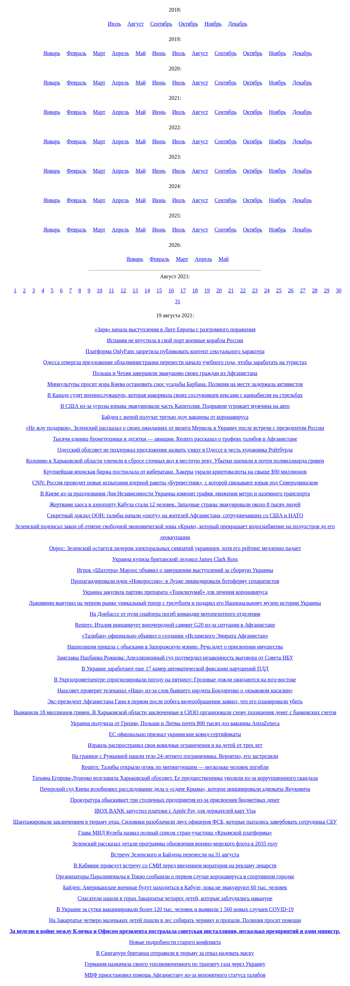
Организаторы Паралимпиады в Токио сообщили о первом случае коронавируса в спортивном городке (175, 876)
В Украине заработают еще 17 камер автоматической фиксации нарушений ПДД (174, 668)
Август (135, 24)
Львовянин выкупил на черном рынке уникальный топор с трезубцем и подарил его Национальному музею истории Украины (175, 603)
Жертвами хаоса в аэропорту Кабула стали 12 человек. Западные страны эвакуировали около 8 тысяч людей (175, 504)
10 (99, 290)
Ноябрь (212, 24)
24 (267, 290)
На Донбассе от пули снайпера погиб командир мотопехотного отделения (175, 614)
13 (135, 290)
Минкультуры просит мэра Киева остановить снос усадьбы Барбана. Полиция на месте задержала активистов (175, 384)
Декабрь (237, 24)
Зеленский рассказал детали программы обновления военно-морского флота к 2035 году (175, 844)
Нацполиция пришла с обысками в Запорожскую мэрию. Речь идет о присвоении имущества (175, 647)
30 (338, 290)
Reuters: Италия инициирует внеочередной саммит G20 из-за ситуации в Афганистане (175, 625)
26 (291, 290)
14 (147, 290)
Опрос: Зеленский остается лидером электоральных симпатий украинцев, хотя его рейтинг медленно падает (175, 548)
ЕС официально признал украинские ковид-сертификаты (175, 734)
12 (123, 290)
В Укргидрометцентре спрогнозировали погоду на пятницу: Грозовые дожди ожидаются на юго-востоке (175, 679)
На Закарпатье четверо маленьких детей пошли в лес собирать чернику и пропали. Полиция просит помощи (175, 920)
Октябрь (188, 24)
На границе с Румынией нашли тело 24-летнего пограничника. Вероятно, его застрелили (175, 756)
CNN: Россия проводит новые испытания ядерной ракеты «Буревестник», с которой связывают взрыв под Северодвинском (175, 482)
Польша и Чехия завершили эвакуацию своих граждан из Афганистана (175, 373)
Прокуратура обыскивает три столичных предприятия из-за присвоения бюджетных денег (175, 800)
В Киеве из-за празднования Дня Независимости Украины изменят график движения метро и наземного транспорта (175, 493)
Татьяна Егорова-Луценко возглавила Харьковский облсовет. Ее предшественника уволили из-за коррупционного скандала (175, 778)
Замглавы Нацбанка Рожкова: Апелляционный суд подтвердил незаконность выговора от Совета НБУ (175, 658)
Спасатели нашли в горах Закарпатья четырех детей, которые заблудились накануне (175, 898)
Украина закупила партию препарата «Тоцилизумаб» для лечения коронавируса (174, 592)
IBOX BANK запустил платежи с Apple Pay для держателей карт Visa (175, 811)
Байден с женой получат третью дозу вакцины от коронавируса (175, 417)
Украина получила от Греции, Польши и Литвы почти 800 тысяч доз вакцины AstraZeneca (175, 723)
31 (177, 301)
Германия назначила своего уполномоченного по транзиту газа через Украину (175, 964)
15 (159, 290)
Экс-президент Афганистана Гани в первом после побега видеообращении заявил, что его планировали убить (175, 701)
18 (195, 290)
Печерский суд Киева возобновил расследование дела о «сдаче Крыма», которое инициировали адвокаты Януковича (175, 789)
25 (279, 290)
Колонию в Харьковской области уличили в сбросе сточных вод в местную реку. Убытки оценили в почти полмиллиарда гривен (175, 461)
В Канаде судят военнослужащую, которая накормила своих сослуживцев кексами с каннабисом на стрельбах (174, 395)
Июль (114, 24)
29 (326, 290)
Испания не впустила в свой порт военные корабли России (175, 340)
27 (303, 290)
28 (315, 290)
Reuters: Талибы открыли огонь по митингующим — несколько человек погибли (175, 767)
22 (243, 290)
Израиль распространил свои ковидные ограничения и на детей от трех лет (175, 745)
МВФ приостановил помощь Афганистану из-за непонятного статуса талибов (175, 975)
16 (171, 290)
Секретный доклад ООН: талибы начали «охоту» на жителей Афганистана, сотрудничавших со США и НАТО (175, 515)
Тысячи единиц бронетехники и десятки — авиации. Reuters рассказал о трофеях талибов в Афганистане (175, 439)
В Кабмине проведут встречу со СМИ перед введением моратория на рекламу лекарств (175, 865)
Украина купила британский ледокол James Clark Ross (175, 559)
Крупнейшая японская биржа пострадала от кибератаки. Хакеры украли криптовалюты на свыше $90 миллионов (175, 472)
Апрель (120, 53)
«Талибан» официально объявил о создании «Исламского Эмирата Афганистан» (175, 636)
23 (255, 290)
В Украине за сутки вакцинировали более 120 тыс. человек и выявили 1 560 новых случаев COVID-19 (175, 909)
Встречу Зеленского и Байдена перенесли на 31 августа (175, 854)
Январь (51, 53)
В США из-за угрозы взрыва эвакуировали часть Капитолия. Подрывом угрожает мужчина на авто (175, 406)
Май (140, 53)
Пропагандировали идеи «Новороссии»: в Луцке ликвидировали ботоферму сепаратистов (175, 581)
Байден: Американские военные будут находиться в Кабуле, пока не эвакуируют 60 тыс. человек (175, 887)
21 (231, 290)
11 (111, 290)
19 (207, 290)
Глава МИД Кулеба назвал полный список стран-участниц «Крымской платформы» (175, 833)
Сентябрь (161, 24)
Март (99, 53)
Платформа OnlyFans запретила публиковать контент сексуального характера (175, 351)
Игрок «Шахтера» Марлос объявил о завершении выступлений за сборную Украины (175, 570)
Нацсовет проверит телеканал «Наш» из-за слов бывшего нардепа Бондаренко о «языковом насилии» (175, 690)
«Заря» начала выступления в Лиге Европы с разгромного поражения (175, 329)
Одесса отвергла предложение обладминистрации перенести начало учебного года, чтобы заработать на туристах (175, 362)
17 (183, 290)
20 (219, 290)
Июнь (158, 53)
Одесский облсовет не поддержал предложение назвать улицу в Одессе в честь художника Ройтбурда (175, 450)
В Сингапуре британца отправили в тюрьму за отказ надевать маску (175, 953)
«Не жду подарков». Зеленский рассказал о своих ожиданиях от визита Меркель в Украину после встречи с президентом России (175, 428)
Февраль (76, 53)
